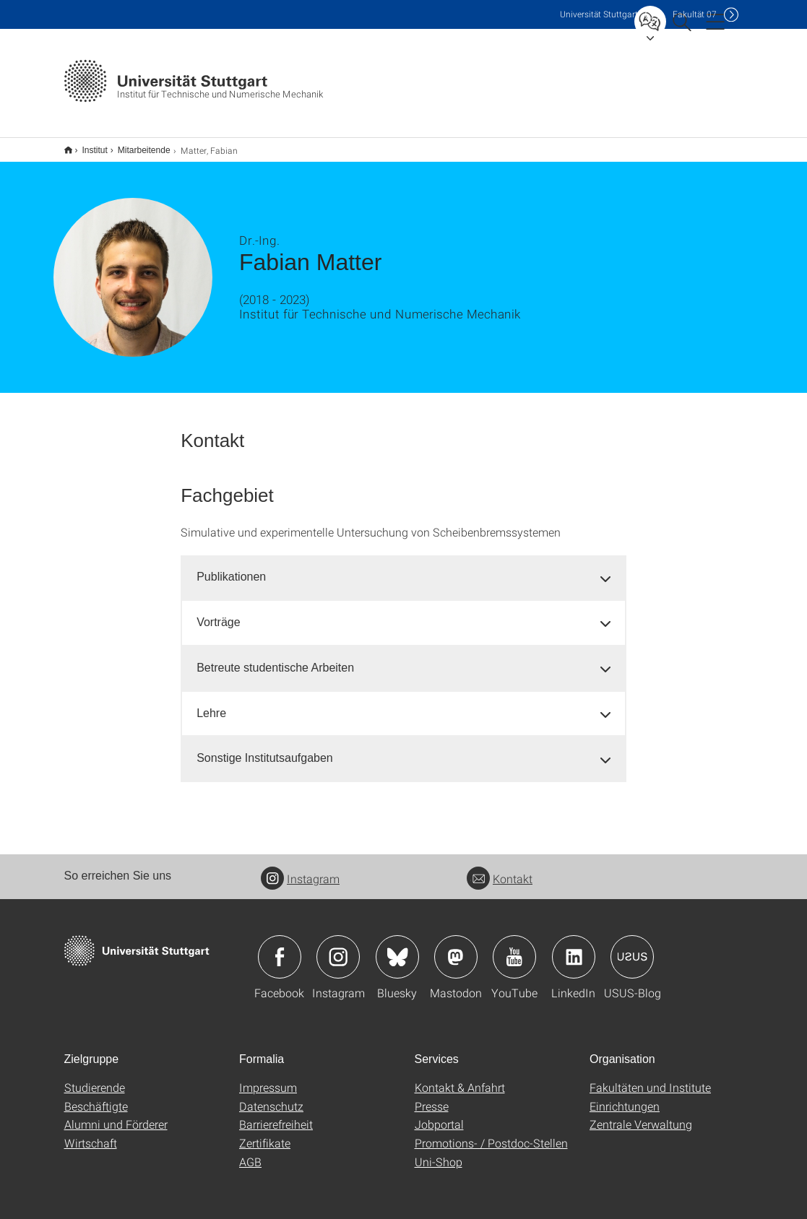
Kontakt (499, 869)
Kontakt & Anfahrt (460, 1077)
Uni (599, 14)
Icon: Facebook (279, 947)
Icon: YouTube (514, 947)
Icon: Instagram (338, 947)
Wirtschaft (90, 1133)
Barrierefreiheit (276, 1114)
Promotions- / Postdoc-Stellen (491, 1133)
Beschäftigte (96, 1096)
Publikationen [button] (231, 567)
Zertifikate (264, 1133)
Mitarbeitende (136, 145)
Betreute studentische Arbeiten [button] (275, 658)
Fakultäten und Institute (650, 1077)
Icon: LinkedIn (573, 947)
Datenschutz (271, 1096)
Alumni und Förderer (116, 1114)
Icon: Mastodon (456, 947)
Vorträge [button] (218, 613)
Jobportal (439, 1114)
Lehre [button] (211, 704)
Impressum (268, 1077)
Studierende (94, 1077)
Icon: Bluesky (397, 947)
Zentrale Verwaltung (641, 1114)
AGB (250, 1152)
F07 (695, 14)
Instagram (300, 869)
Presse (432, 1096)
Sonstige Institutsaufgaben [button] (265, 748)
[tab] (403, 568)
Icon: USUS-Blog (632, 947)
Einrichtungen (625, 1096)
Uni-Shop (438, 1152)
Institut (87, 145)
